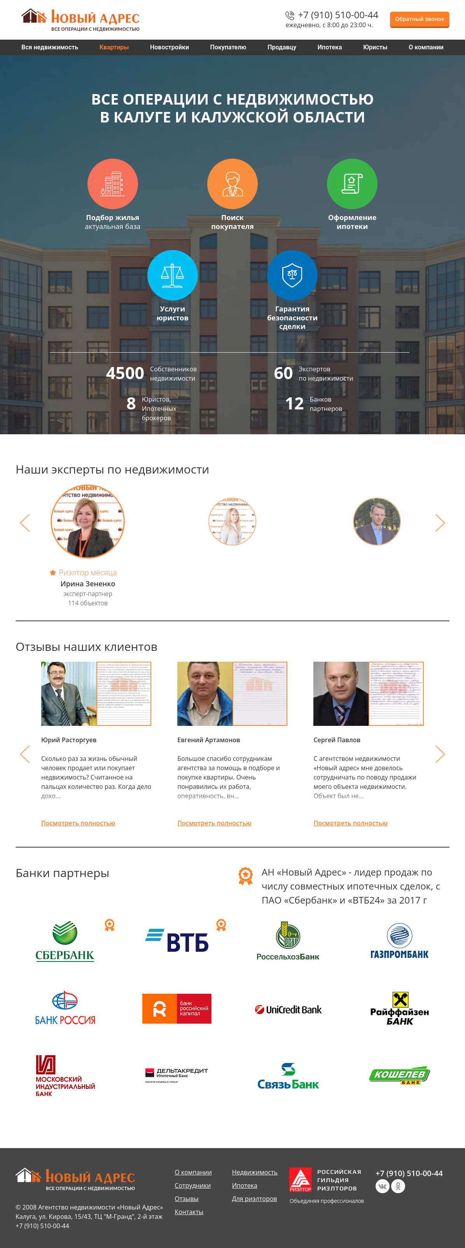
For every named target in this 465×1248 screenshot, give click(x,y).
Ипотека (330, 47)
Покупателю (228, 47)
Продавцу (281, 47)
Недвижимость (255, 1172)
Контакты (189, 1212)
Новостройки (169, 47)
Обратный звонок (419, 19)
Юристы (375, 47)
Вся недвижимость (49, 47)
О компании (426, 47)
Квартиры (114, 47)
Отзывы (186, 1198)
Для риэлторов (254, 1198)
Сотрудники (193, 1185)
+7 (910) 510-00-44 (338, 14)
